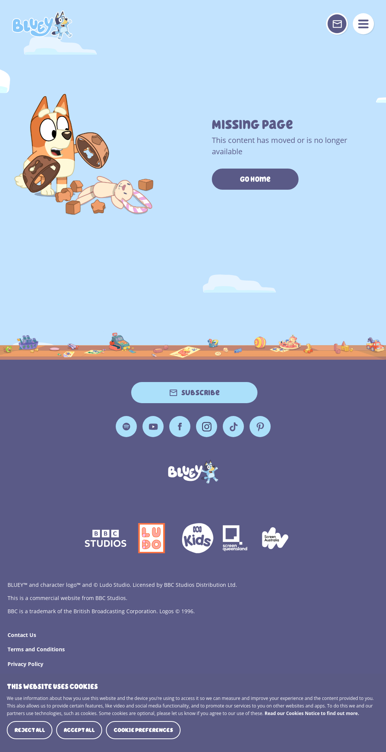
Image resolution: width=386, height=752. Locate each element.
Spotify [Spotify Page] (126, 426)
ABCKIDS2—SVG (197, 538)
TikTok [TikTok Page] (233, 426)
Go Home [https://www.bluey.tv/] (255, 179)
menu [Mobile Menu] (363, 23)
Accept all (79, 730)
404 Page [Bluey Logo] (42, 25)
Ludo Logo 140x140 (151, 538)
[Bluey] (193, 471)
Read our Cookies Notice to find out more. (312, 713)
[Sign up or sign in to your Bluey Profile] (337, 23)
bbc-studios (105, 538)
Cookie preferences (143, 730)
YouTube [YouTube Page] (153, 426)
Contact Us (22, 634)
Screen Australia (275, 538)
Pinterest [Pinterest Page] (260, 426)
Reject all (29, 730)
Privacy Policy (25, 664)
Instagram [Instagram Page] (206, 426)
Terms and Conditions (36, 649)
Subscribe (200, 392)
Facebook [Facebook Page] (179, 426)
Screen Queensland (235, 538)
